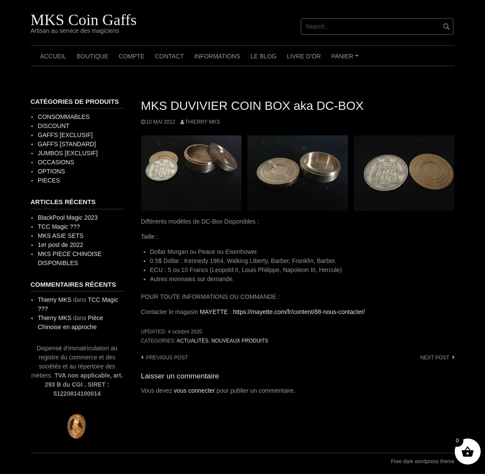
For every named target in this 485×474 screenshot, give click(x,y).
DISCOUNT (53, 125)
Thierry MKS (202, 122)
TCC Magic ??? (59, 226)
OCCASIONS (56, 162)
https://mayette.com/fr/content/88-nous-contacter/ (299, 311)
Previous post (167, 358)
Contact (169, 56)
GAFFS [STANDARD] (67, 144)
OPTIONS (51, 171)
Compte (132, 56)
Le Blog (263, 56)
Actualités (193, 341)
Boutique (92, 56)
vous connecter (194, 390)
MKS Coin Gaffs (84, 20)
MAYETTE (214, 311)
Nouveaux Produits (239, 341)
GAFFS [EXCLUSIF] (65, 134)
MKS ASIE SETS (61, 235)
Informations (217, 56)
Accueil (53, 56)
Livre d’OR (304, 56)
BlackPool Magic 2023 (68, 217)
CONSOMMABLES (64, 116)
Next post (434, 358)
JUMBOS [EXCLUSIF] (67, 153)
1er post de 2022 (60, 244)
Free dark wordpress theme (423, 461)
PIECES (49, 180)
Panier (346, 59)
